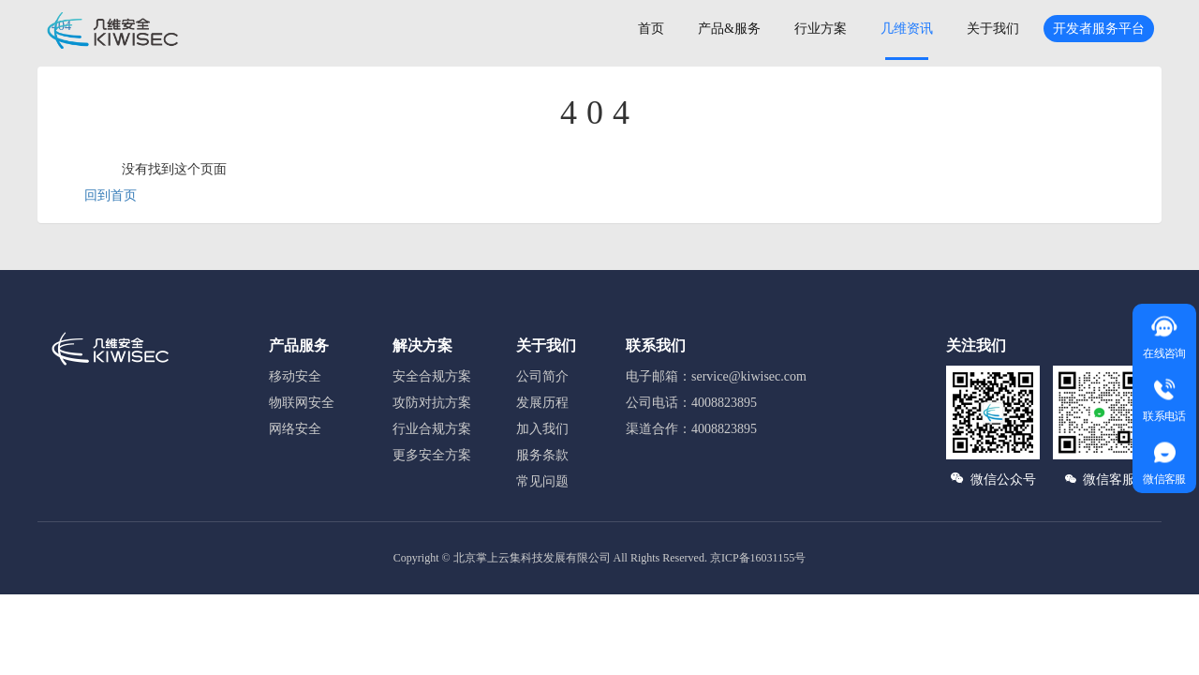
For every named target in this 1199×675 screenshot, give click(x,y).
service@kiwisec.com (749, 376)
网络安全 (295, 429)
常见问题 (542, 481)
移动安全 (295, 376)
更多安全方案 (431, 455)
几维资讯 (907, 29)
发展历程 (542, 403)
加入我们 (542, 429)
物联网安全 (301, 403)
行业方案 (820, 29)
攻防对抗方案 (431, 403)
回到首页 (110, 195)
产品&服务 (729, 29)
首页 (651, 29)
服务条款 (542, 455)
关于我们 (993, 29)
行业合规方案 (431, 429)
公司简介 (542, 376)
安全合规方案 (431, 376)
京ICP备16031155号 (758, 557)
